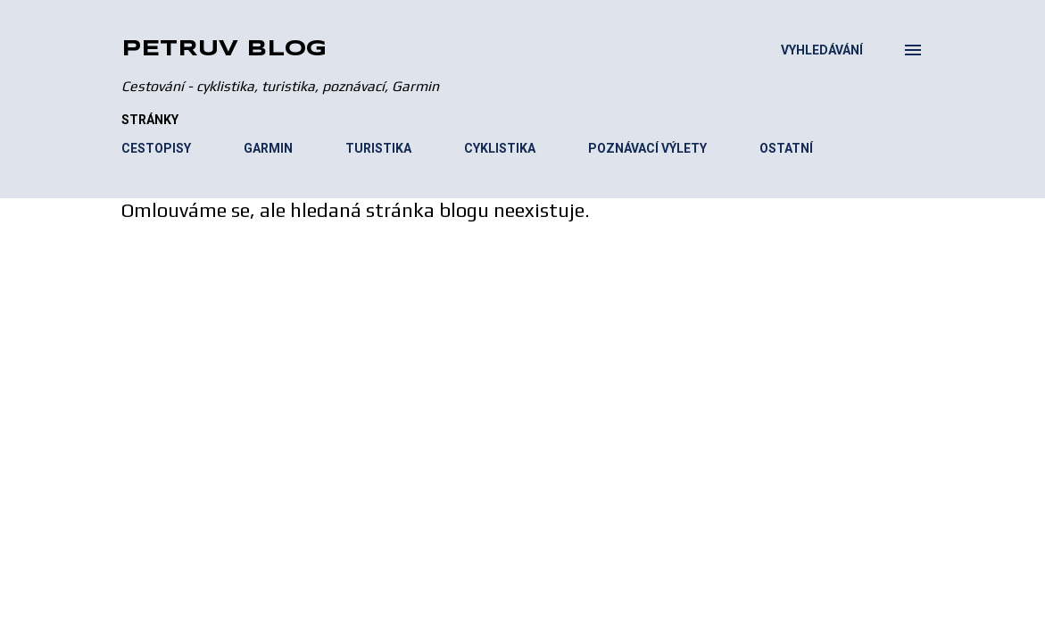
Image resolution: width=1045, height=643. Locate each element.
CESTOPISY (156, 148)
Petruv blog (224, 49)
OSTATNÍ (786, 148)
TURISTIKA (378, 148)
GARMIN (268, 148)
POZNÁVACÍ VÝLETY (647, 148)
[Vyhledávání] (822, 50)
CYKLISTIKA (499, 148)
